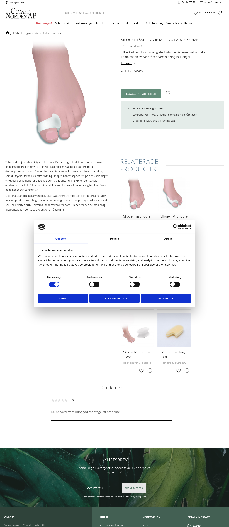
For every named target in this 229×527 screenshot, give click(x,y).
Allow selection (115, 298)
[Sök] (155, 13)
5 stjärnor (65, 335)
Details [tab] (114, 238)
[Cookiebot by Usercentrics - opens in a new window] (175, 227)
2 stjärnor (56, 335)
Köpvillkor (148, 477)
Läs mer (126, 63)
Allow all (166, 298)
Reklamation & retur (154, 488)
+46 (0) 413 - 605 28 (118, 484)
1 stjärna (52, 335)
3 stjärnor (59, 335)
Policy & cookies (152, 482)
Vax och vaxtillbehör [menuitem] (179, 23)
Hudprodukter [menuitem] (132, 23)
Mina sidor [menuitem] (207, 13)
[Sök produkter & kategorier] (107, 12)
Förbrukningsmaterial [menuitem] (89, 23)
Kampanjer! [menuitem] (44, 23)
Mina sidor (148, 466)
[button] (220, 13)
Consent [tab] (60, 238)
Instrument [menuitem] (113, 23)
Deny (63, 298)
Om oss (146, 460)
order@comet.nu (212, 2)
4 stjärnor (62, 335)
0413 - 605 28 (188, 2)
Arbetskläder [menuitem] (63, 23)
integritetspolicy (138, 431)
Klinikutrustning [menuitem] (153, 23)
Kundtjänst (148, 471)
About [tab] (168, 238)
